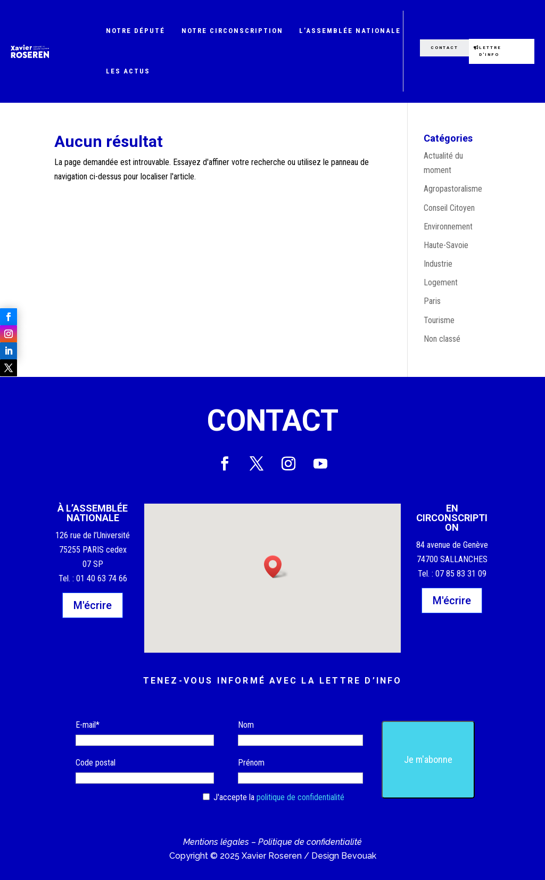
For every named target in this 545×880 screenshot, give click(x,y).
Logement (441, 282)
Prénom (251, 763)
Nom (246, 725)
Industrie (438, 264)
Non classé (442, 339)
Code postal (95, 763)
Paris (432, 301)
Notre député (135, 31)
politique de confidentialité (300, 797)
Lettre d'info (491, 51)
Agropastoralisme (453, 189)
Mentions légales (216, 842)
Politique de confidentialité (310, 842)
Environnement (448, 226)
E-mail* (88, 725)
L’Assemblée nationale (350, 31)
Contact (443, 47)
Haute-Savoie (446, 245)
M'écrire (92, 605)
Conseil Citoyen (449, 208)
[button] (276, 566)
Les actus (128, 71)
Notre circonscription (232, 31)
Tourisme (439, 320)
